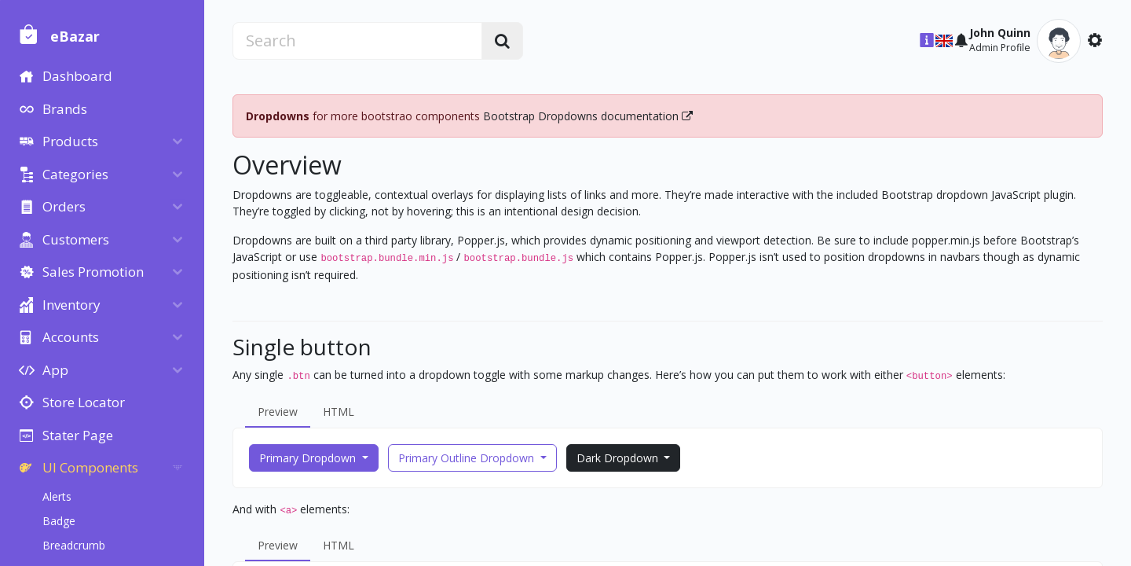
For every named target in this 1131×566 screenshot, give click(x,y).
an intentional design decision (583, 211)
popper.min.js (966, 240)
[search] (373, 41)
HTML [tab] (358, 411)
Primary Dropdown (329, 457)
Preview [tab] (297, 411)
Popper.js (501, 240)
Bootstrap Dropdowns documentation (607, 115)
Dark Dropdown (637, 457)
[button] (944, 40)
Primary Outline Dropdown (487, 457)
